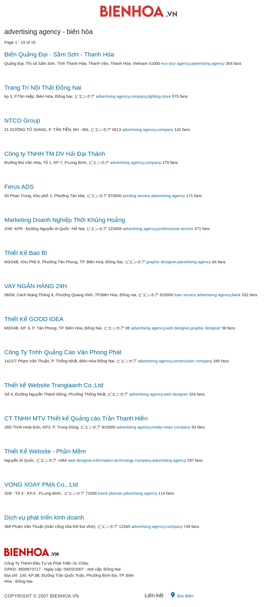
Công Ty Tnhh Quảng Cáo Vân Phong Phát (62, 352)
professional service (175, 228)
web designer (177, 328)
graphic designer (161, 261)
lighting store (159, 96)
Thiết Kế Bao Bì (25, 252)
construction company (192, 361)
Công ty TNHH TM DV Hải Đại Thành (54, 153)
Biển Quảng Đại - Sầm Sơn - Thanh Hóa (59, 54)
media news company (170, 427)
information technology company (122, 460)
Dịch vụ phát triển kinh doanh (44, 517)
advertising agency (208, 63)
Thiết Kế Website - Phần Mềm (45, 451)
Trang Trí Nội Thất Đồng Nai (42, 87)
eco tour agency (175, 63)
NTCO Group (22, 120)
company (139, 96)
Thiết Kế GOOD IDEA (34, 319)
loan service (185, 294)
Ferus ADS (19, 186)
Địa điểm (181, 595)
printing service (136, 195)
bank (236, 294)
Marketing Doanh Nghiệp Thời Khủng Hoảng (64, 220)
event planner (110, 493)
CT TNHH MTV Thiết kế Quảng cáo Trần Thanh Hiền (76, 418)
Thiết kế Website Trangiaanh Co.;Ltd (53, 385)
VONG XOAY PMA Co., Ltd (41, 484)
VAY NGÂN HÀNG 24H (35, 286)
